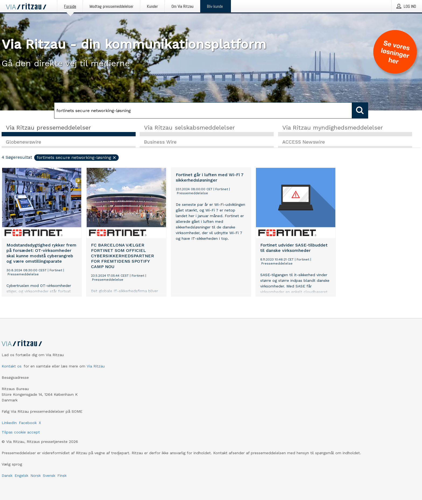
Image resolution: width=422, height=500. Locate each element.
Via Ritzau (96, 366)
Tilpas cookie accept (21, 432)
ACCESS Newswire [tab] (303, 142)
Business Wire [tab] (160, 142)
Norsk (35, 475)
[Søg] (203, 110)
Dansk (7, 475)
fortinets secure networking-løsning (77, 157)
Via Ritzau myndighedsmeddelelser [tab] (332, 127)
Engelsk (21, 475)
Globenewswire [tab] (23, 142)
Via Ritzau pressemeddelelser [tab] (48, 127)
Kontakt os (12, 366)
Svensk (49, 475)
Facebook (28, 423)
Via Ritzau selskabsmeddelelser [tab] (189, 127)
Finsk (61, 475)
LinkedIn (9, 423)
